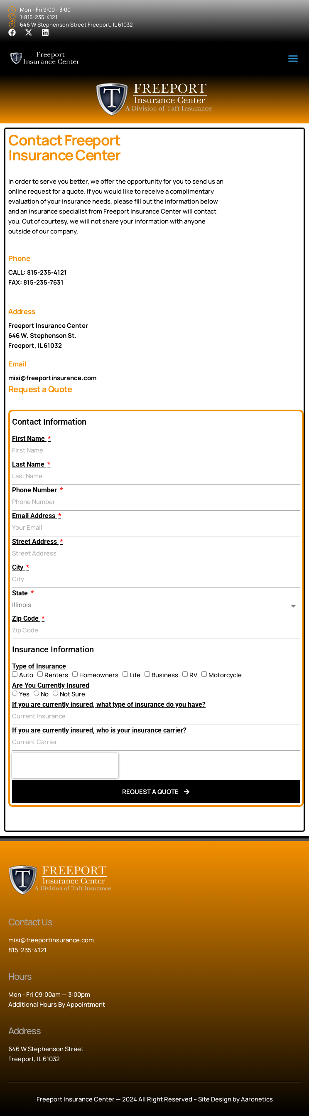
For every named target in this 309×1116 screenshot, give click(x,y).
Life (135, 675)
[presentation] (65, 765)
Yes (24, 694)
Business (165, 675)
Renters (56, 675)
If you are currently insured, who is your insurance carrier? (99, 730)
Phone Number (35, 490)
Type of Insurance (39, 666)
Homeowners (98, 675)
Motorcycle (225, 675)
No (45, 694)
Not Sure (72, 694)
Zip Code (26, 618)
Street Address (35, 541)
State (20, 593)
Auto (26, 675)
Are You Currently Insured (50, 685)
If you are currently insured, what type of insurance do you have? (109, 704)
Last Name (29, 464)
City (18, 567)
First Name (29, 438)
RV (193, 675)
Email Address (34, 516)
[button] (293, 58)
